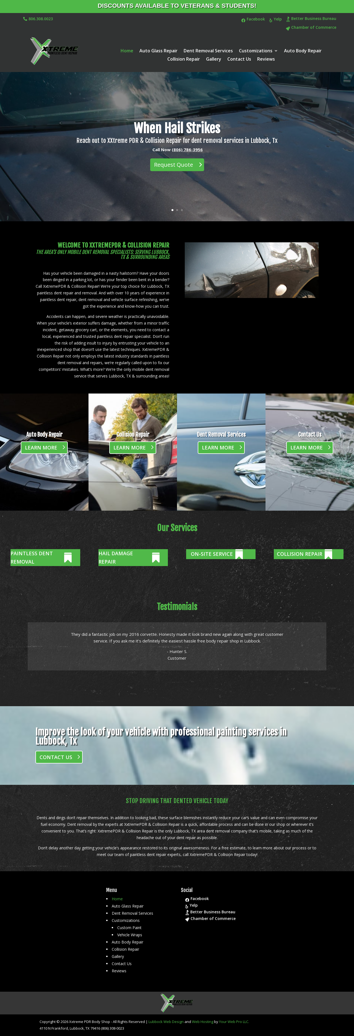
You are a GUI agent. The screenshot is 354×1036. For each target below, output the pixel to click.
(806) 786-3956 (187, 157)
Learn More (41, 447)
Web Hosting (202, 1021)
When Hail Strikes (177, 135)
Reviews (266, 59)
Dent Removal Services (208, 51)
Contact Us (239, 59)
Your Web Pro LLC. (234, 1021)
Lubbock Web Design (166, 1021)
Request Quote (173, 172)
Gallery (213, 59)
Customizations (255, 51)
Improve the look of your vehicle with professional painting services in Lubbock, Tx (161, 736)
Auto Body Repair (303, 51)
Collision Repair (183, 59)
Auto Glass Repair (158, 51)
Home (127, 51)
